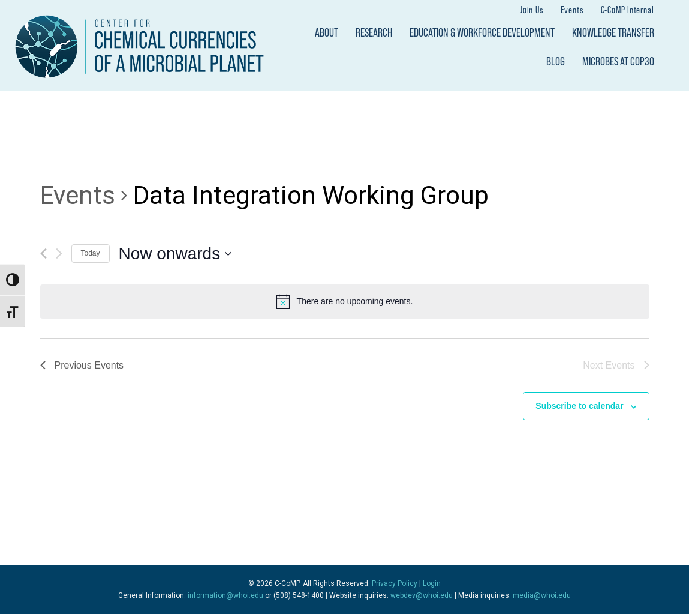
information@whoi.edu (225, 595)
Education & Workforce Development (482, 32)
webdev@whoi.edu (421, 595)
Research (374, 32)
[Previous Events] (43, 253)
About (326, 32)
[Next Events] (59, 253)
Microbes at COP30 (618, 61)
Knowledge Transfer (613, 32)
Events (572, 9)
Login (432, 583)
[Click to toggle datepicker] (175, 254)
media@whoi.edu (542, 595)
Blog (555, 61)
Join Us (531, 9)
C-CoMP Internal (627, 9)
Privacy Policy (394, 583)
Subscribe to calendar (579, 406)
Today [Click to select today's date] (90, 253)
